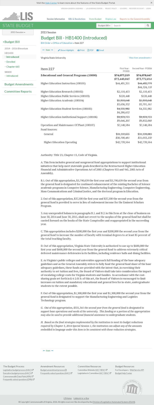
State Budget (95, 19)
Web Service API (137, 370)
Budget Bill (104, 25)
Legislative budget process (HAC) (17, 370)
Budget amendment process (52, 370)
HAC (97, 370)
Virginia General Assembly (72, 8)
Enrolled (10, 61)
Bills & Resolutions (76, 19)
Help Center (51, 3)
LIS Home (68, 398)
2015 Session (18, 32)
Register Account (136, 8)
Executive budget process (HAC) (16, 373)
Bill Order (46, 43)
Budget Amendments (18, 84)
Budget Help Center (123, 373)
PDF (90, 50)
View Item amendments (140, 58)
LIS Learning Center (94, 8)
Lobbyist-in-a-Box (81, 398)
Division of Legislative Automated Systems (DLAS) (114, 402)
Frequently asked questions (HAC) (55, 373)
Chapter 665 (13, 66)
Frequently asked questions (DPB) (17, 379)
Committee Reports (18, 91)
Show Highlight (66, 50)
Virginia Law (110, 19)
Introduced (12, 56)
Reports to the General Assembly (135, 19)
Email (100, 50)
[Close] (151, 3)
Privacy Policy (111, 8)
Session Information (56, 19)
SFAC (103, 370)
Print (81, 50)
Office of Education (63, 43)
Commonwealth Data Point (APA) (17, 376)
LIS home (123, 8)
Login (148, 8)
